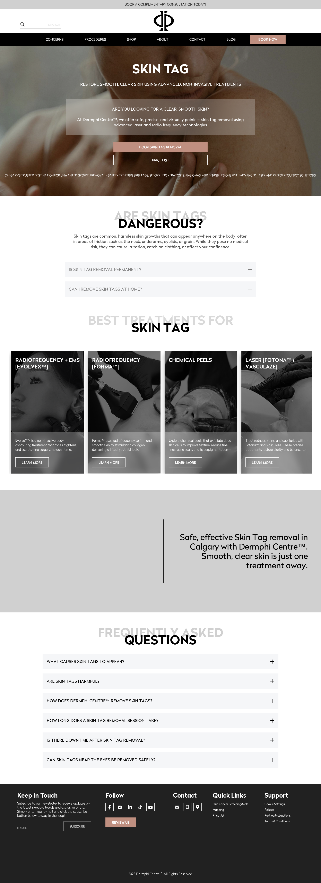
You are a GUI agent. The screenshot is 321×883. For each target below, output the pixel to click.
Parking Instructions (277, 815)
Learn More (32, 462)
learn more (262, 462)
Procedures (95, 39)
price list (160, 160)
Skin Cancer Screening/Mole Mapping (230, 806)
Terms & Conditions (277, 821)
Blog (231, 39)
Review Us (121, 822)
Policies (269, 809)
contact (197, 39)
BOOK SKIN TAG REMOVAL (160, 147)
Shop (131, 39)
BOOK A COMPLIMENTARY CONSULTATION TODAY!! (166, 4)
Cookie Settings (274, 804)
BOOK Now (267, 39)
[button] (55, 39)
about (162, 39)
